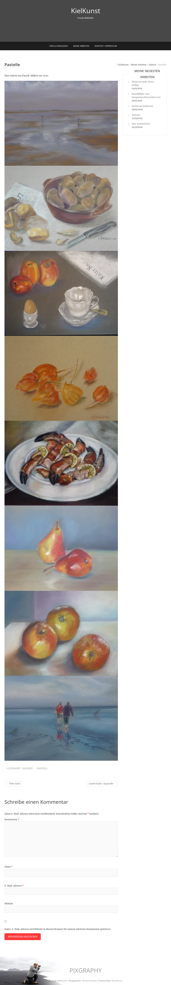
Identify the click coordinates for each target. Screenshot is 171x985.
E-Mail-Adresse (14, 885)
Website (9, 903)
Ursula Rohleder (58, 46)
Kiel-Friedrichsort (141, 123)
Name (9, 866)
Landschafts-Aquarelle (102, 783)
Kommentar (12, 819)
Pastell (42, 768)
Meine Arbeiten (81, 46)
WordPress (116, 980)
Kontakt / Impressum (106, 46)
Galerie (27, 768)
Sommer (136, 115)
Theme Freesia (89, 980)
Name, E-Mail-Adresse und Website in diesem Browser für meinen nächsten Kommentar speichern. (58, 929)
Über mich (13, 783)
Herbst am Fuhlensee (142, 106)
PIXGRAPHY (85, 970)
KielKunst (85, 11)
